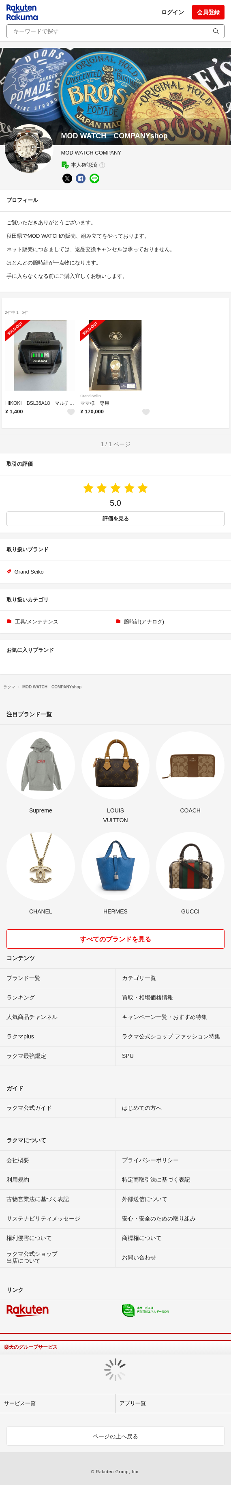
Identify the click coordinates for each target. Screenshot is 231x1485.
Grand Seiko (90, 396)
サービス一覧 (20, 1403)
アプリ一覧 (133, 1403)
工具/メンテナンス (37, 622)
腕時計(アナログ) (144, 622)
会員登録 (208, 12)
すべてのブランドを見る (115, 939)
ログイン (172, 12)
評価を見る (116, 519)
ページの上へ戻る (115, 1436)
